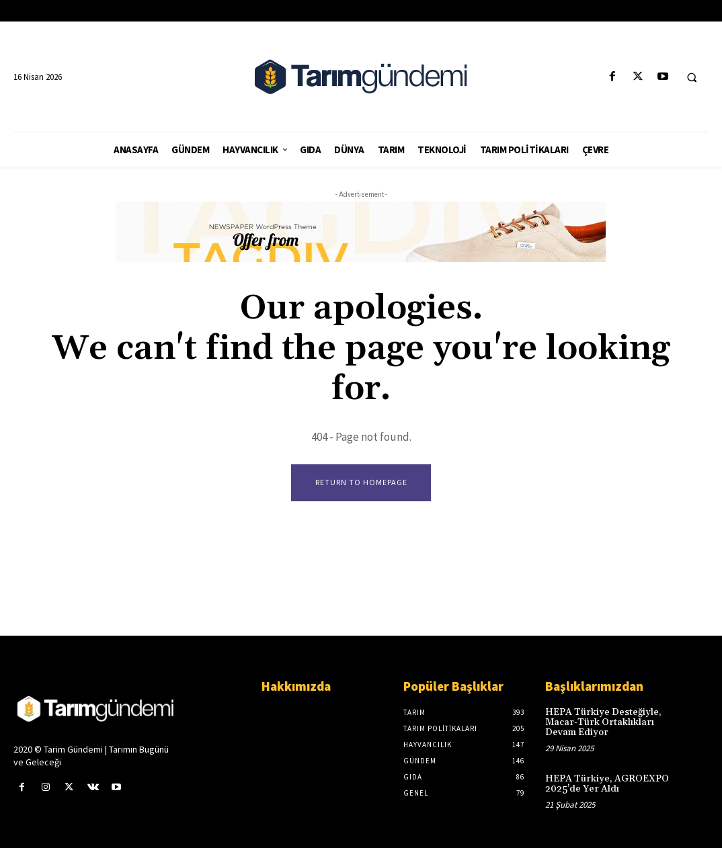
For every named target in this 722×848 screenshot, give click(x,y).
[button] (692, 77)
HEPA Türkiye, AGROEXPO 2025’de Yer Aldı (607, 784)
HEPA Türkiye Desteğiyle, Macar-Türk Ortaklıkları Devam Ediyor (603, 722)
